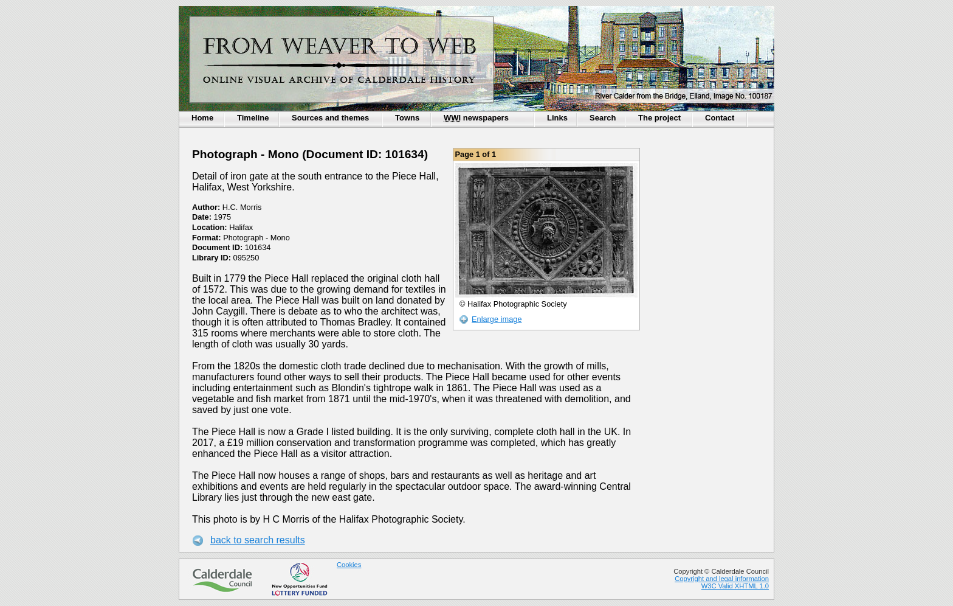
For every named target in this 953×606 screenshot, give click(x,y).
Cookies (349, 564)
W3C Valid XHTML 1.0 (735, 586)
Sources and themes (330, 117)
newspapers (476, 117)
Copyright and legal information (722, 578)
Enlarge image (497, 319)
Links (557, 117)
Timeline (253, 117)
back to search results (257, 540)
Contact (719, 117)
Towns (407, 117)
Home (202, 117)
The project (659, 117)
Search (603, 117)
